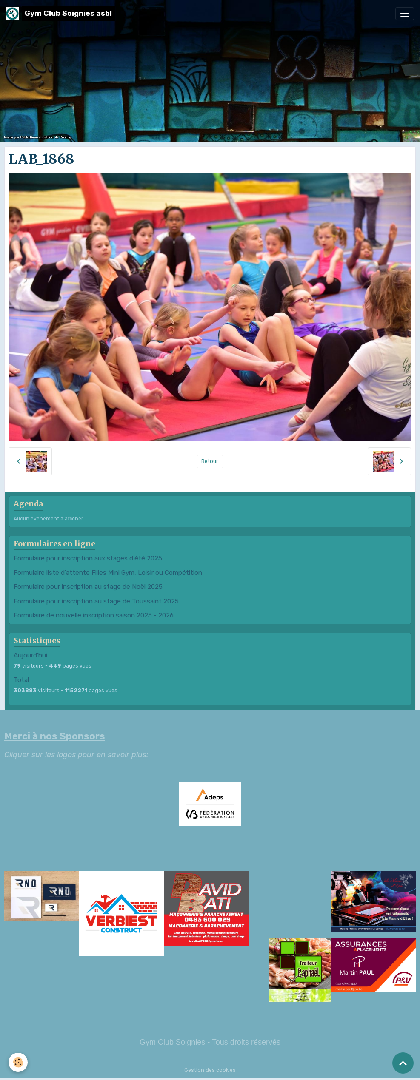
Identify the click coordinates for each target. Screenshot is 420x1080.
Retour (209, 461)
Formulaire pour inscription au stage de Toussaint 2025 (96, 601)
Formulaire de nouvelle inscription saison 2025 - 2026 (94, 615)
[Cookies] (18, 1062)
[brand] (60, 13)
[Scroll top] (403, 1063)
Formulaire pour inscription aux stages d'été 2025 (88, 558)
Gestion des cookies (210, 1070)
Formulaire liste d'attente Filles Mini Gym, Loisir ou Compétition (108, 573)
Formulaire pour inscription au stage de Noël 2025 (88, 587)
